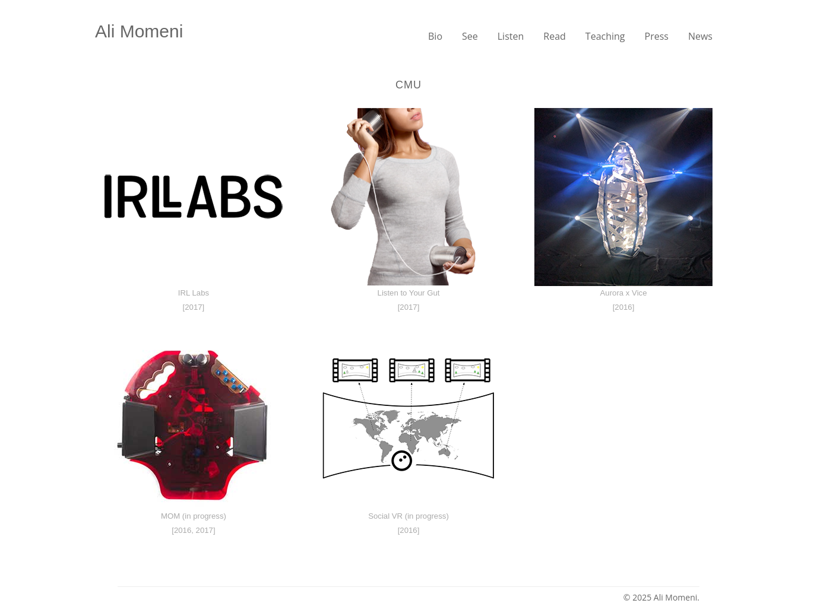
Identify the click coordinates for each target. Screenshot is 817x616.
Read (554, 36)
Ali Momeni (139, 31)
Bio (435, 36)
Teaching (605, 36)
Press (657, 36)
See (470, 36)
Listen (511, 36)
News (700, 36)
